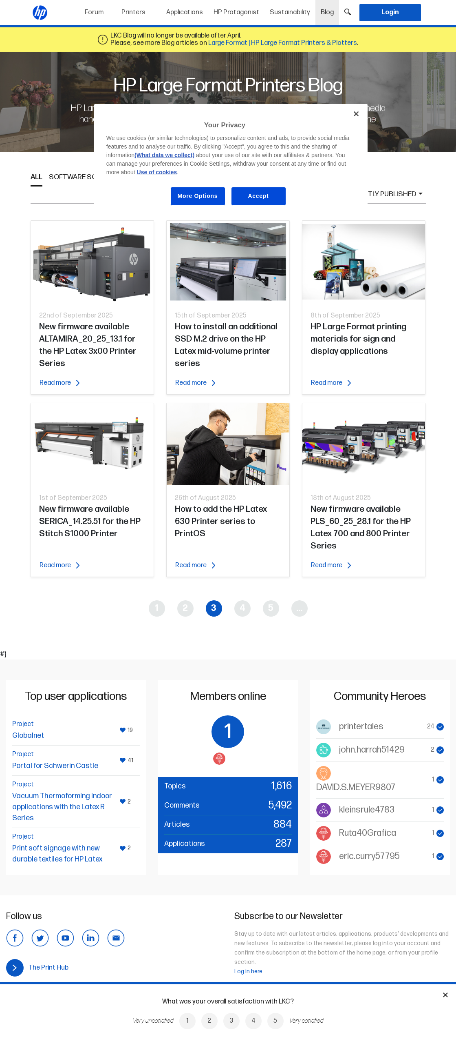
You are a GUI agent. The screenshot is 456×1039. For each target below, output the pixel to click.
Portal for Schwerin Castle (55, 765)
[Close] (356, 114)
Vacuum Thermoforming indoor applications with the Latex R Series (62, 807)
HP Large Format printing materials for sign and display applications (358, 339)
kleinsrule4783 (366, 809)
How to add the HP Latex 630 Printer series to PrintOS (221, 521)
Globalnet (28, 735)
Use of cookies (157, 172)
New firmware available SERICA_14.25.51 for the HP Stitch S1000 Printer (90, 521)
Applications (184, 12)
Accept (258, 196)
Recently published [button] (381, 194)
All (36, 177)
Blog (330, 9)
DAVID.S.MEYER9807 (355, 787)
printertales (361, 726)
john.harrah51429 (372, 749)
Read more (59, 383)
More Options (198, 196)
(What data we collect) (164, 155)
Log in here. (249, 971)
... (299, 608)
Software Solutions (87, 177)
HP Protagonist (236, 12)
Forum (94, 12)
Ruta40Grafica (367, 833)
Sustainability (290, 12)
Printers (133, 12)
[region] (231, 161)
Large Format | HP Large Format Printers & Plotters (282, 43)
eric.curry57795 (369, 856)
